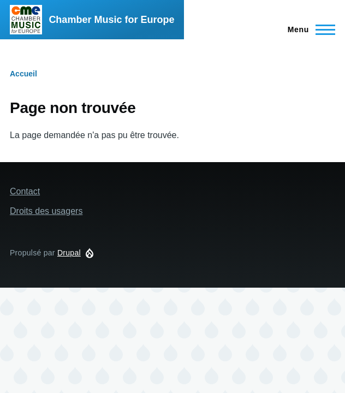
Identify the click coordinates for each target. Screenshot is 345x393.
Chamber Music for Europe (111, 19)
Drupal (69, 252)
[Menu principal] (308, 29)
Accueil (23, 73)
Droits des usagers (46, 211)
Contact (25, 191)
